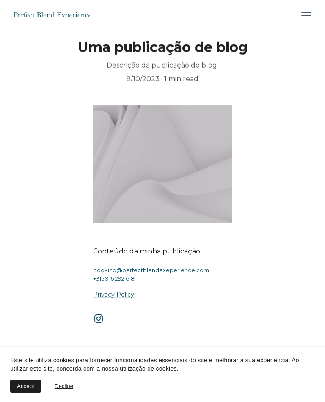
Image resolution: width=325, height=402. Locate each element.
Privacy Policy (113, 294)
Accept (25, 386)
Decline (64, 386)
